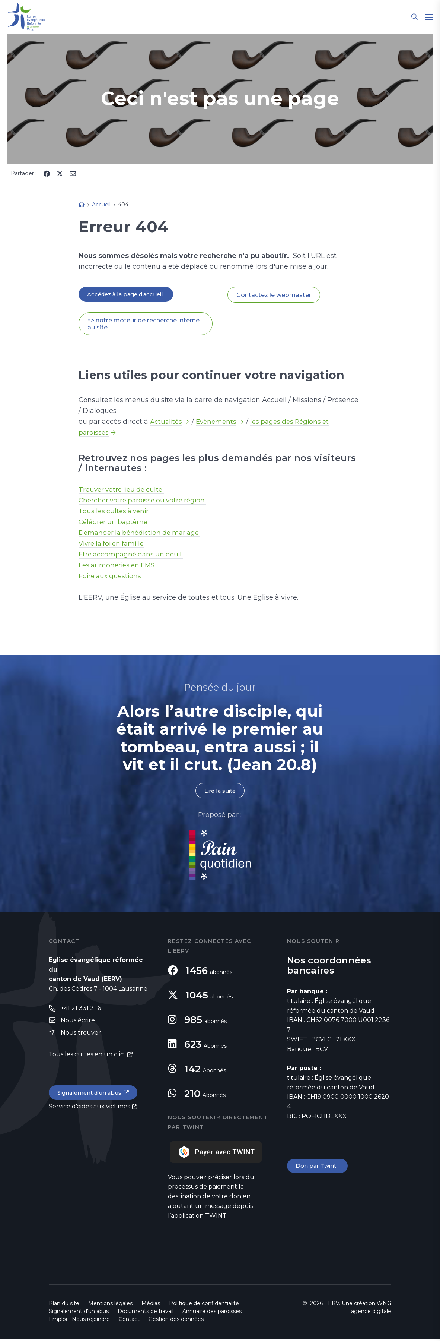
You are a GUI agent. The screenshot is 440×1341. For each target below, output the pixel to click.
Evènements (218, 423)
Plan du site (64, 1305)
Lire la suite (220, 792)
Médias (150, 1305)
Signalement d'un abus (92, 1096)
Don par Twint (318, 1168)
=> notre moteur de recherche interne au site (143, 325)
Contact (129, 1321)
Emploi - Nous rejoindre (79, 1321)
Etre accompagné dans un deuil (133, 555)
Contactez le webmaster (273, 295)
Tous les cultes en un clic (87, 1057)
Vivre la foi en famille (114, 544)
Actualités (167, 423)
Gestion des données (176, 1321)
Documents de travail (145, 1313)
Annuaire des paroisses (212, 1313)
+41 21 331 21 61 (82, 1010)
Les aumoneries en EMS (119, 566)
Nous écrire (78, 1023)
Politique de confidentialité (204, 1305)
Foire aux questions (112, 577)
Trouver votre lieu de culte (124, 490)
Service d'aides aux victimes (89, 1110)
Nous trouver (81, 1035)
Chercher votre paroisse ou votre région (146, 501)
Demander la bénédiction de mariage (143, 534)
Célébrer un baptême (115, 523)
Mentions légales (110, 1305)
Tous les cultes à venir (116, 512)
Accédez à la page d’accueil (129, 294)
